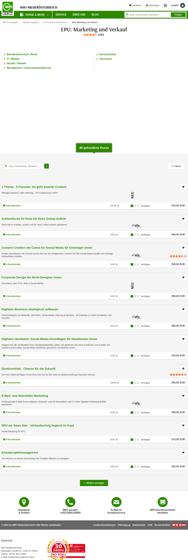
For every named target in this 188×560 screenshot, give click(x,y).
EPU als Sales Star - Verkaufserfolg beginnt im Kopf (38, 425)
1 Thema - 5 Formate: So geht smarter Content (34, 186)
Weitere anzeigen (94, 482)
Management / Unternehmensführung (29, 68)
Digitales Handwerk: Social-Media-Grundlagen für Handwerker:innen (49, 339)
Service (60, 14)
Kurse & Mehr (32, 14)
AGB (150, 525)
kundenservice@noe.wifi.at (21, 557)
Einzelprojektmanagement (20, 452)
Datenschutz (139, 525)
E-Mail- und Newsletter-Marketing (25, 395)
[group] (94, 35)
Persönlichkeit (107, 54)
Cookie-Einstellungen (104, 525)
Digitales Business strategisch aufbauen (30, 309)
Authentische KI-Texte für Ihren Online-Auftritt (34, 218)
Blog (95, 14)
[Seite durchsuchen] (155, 15)
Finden (178, 14)
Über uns (79, 14)
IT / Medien (13, 59)
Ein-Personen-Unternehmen (55, 22)
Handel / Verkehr (16, 63)
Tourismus (105, 59)
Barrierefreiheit (162, 525)
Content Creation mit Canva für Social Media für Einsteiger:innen (47, 247)
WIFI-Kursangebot (10, 22)
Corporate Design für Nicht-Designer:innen (32, 277)
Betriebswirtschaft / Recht (22, 54)
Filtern (176, 166)
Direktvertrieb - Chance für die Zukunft (28, 368)
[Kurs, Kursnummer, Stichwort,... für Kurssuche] (26, 166)
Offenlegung (124, 525)
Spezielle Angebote (31, 22)
